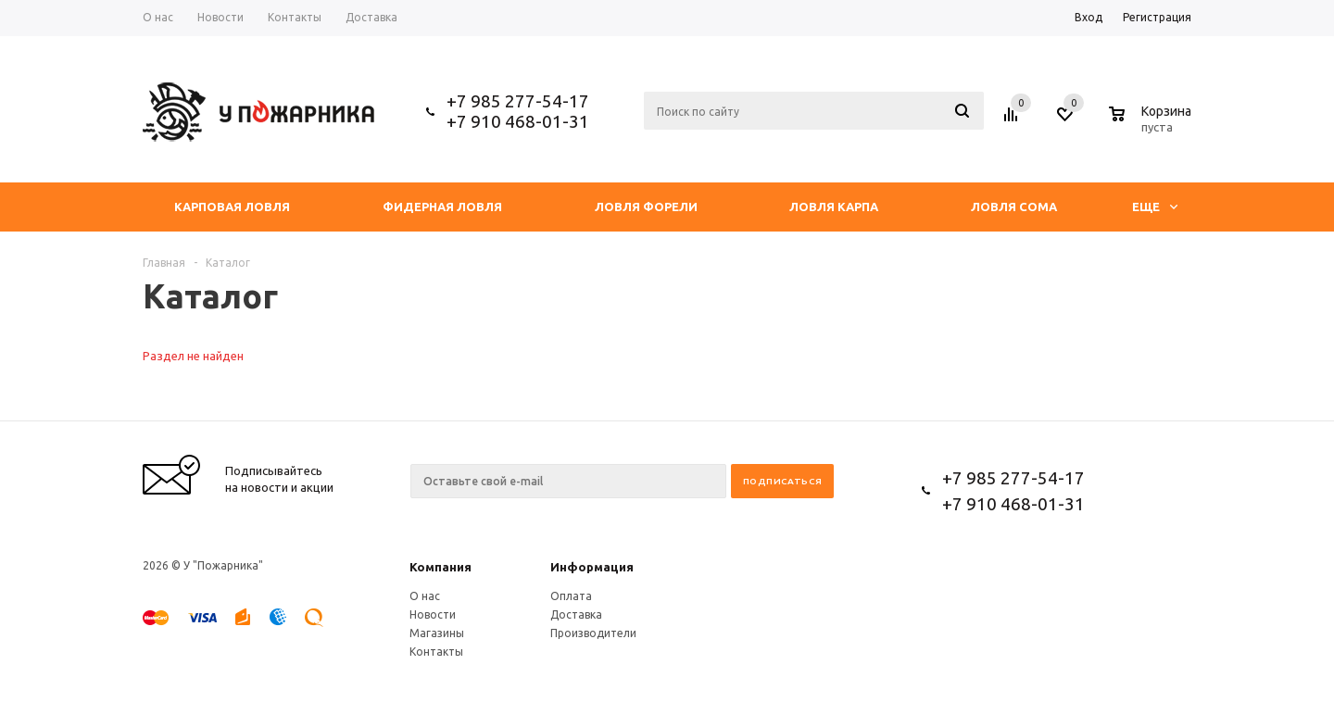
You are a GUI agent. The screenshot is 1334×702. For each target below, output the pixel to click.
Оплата (571, 596)
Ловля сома (1014, 206)
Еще (1154, 206)
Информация (592, 566)
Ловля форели (646, 206)
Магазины (436, 633)
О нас (424, 596)
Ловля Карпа (833, 206)
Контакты (436, 652)
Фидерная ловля (442, 206)
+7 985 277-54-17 (518, 101)
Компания (440, 566)
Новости (432, 614)
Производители (593, 633)
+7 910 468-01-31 (518, 121)
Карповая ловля (232, 206)
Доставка (576, 614)
